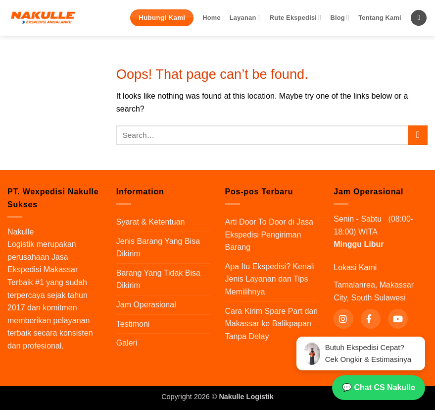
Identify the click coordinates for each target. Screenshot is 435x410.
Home (211, 17)
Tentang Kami (379, 17)
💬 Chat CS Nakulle (378, 387)
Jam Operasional (146, 304)
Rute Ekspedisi (296, 17)
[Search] (419, 18)
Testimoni (133, 324)
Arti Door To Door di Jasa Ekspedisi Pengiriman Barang (269, 234)
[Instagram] (343, 319)
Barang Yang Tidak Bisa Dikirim (158, 279)
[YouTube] (398, 319)
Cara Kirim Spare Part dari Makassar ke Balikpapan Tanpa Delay (271, 324)
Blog (339, 17)
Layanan (245, 17)
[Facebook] (371, 319)
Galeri (127, 343)
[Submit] (418, 135)
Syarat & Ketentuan (150, 222)
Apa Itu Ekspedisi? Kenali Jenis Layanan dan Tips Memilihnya (270, 279)
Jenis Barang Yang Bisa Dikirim (158, 247)
